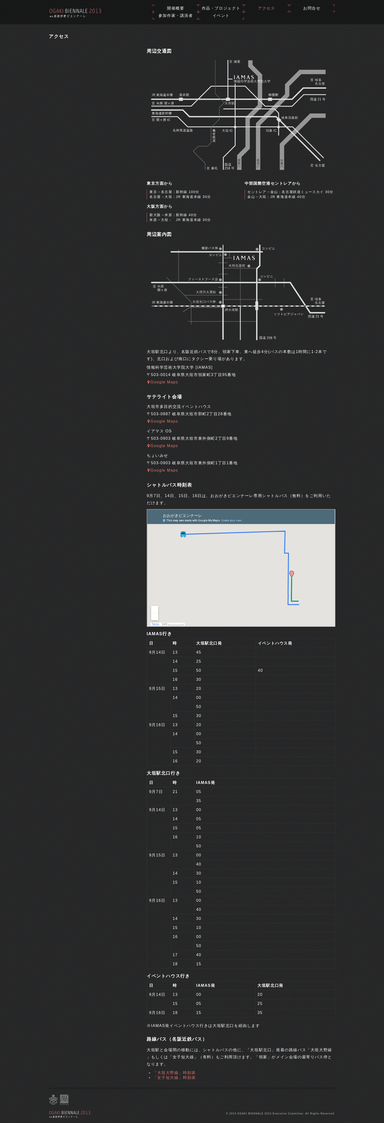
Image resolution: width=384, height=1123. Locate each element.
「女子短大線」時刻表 (174, 1077)
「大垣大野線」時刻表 (174, 1073)
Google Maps (162, 382)
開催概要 (175, 8)
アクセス (266, 8)
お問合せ (311, 8)
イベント (221, 15)
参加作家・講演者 (175, 15)
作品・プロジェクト (221, 8)
